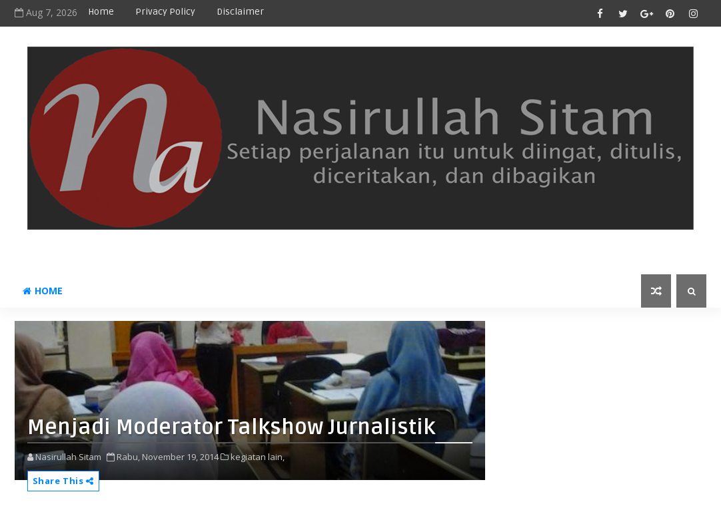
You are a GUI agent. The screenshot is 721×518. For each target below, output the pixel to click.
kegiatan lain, (258, 457)
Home (101, 11)
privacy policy (165, 11)
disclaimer (240, 11)
